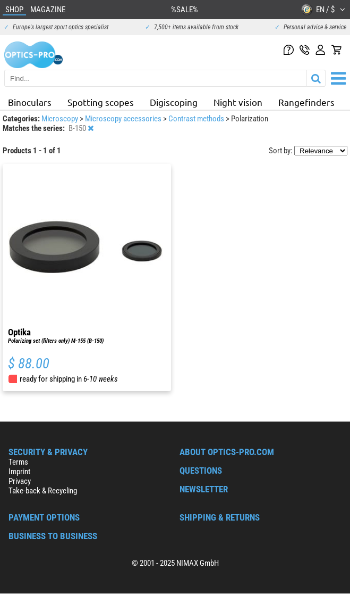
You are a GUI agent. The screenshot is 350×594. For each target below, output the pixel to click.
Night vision (238, 102)
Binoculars (30, 102)
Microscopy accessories (124, 118)
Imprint (19, 471)
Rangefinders (306, 102)
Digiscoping (174, 102)
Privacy (19, 481)
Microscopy (60, 118)
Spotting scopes (100, 102)
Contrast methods (197, 118)
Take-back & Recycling (42, 491)
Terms (18, 462)
